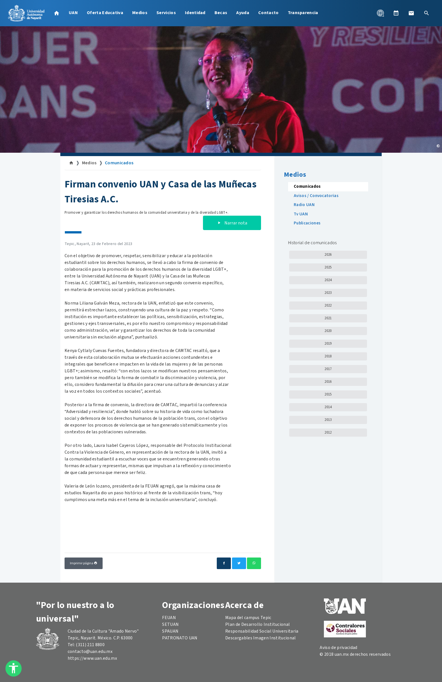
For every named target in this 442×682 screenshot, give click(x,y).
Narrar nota (232, 223)
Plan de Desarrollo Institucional (257, 624)
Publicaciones (307, 223)
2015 (328, 394)
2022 (328, 305)
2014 (328, 407)
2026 (328, 254)
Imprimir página (83, 563)
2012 (328, 432)
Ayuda (242, 13)
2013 (328, 419)
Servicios (166, 13)
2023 (328, 292)
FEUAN (169, 618)
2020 (328, 330)
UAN (73, 13)
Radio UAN (304, 205)
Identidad (195, 13)
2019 (328, 343)
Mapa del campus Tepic (248, 618)
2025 (328, 267)
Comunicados (119, 163)
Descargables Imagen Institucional (260, 638)
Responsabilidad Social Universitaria (262, 631)
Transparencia (303, 13)
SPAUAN (170, 631)
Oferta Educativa (105, 13)
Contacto (268, 13)
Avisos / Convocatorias (316, 196)
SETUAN (170, 624)
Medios (139, 13)
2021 (328, 318)
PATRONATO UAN (179, 638)
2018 (328, 356)
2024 (328, 280)
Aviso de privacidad (338, 647)
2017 (328, 368)
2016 (328, 381)
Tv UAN (301, 214)
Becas (221, 13)
